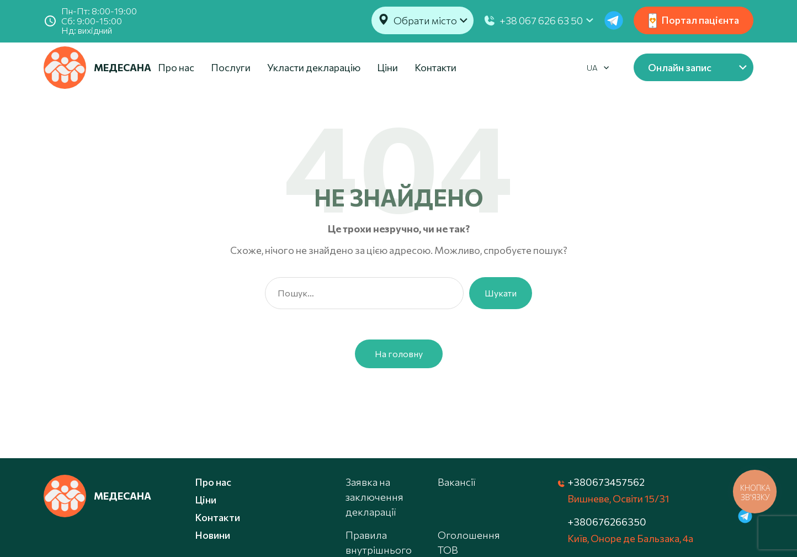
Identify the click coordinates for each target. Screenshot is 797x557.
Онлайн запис (679, 67)
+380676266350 (606, 522)
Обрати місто (425, 20)
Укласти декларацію (313, 67)
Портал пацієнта (694, 20)
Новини (212, 535)
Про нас (176, 67)
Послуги (231, 67)
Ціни (387, 67)
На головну (399, 353)
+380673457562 (606, 482)
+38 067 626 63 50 (541, 20)
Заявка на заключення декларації (374, 497)
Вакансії (456, 482)
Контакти (435, 67)
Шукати (501, 293)
